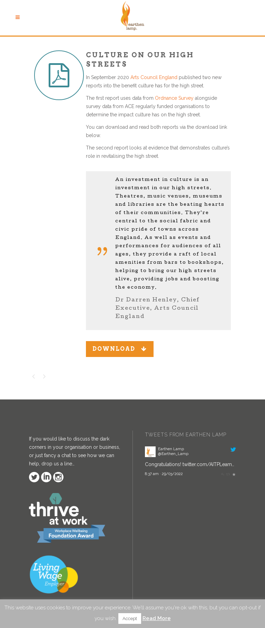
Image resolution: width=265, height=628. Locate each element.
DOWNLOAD (119, 349)
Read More (157, 618)
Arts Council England (153, 77)
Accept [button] (129, 618)
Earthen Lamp (171, 448)
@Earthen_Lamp (173, 453)
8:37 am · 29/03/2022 (164, 473)
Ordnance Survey (174, 98)
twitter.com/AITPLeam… (208, 464)
